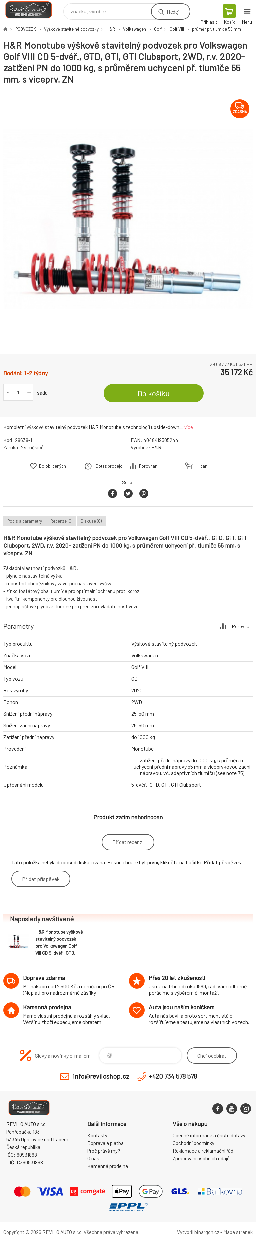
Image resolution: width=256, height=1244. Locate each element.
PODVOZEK (25, 29)
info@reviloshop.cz (101, 1076)
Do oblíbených (52, 466)
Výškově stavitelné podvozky (71, 29)
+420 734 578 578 (173, 1076)
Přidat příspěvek (41, 879)
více (188, 427)
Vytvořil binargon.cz (198, 1232)
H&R (111, 29)
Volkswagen (134, 29)
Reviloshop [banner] (32, 10)
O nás (93, 1158)
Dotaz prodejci (109, 466)
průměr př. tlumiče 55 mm (216, 29)
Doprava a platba (105, 1143)
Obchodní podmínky (193, 1143)
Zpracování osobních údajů (201, 1158)
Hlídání (202, 466)
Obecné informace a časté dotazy (209, 1135)
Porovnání (148, 466)
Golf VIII (177, 29)
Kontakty (97, 1135)
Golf (158, 29)
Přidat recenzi (128, 842)
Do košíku (154, 393)
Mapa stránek (238, 1232)
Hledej (173, 11)
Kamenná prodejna (107, 1166)
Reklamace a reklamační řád (203, 1151)
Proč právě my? (103, 1151)
